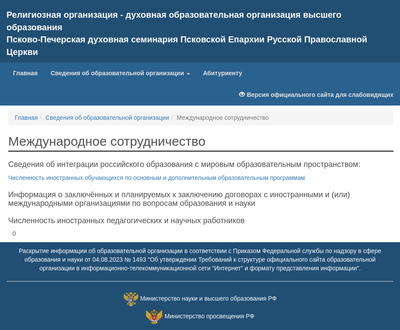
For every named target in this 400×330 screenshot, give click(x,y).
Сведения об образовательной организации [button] (120, 73)
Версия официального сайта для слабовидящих (316, 94)
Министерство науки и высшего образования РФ (208, 298)
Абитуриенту (222, 73)
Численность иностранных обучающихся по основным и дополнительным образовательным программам (156, 177)
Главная (25, 73)
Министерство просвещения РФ (209, 316)
